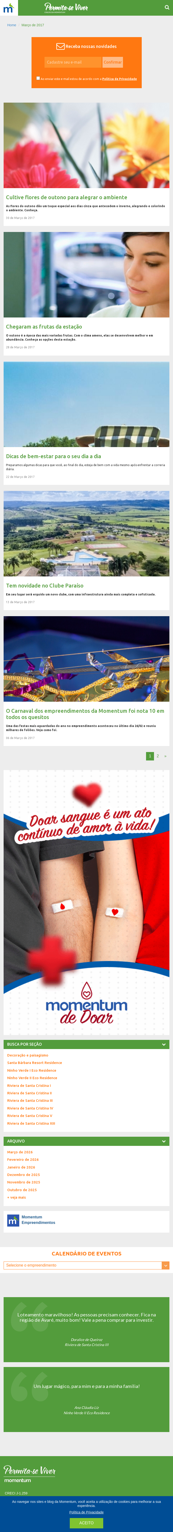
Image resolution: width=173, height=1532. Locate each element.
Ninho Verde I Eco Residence (31, 1070)
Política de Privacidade (119, 78)
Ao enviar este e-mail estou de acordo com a (86, 78)
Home (11, 25)
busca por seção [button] (86, 1044)
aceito (86, 1523)
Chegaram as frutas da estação (86, 293)
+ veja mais (16, 1197)
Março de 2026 (20, 1152)
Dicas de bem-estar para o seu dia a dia (86, 423)
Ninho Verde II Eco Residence (32, 1078)
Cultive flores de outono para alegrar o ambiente (86, 164)
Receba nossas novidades (91, 46)
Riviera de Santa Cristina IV (30, 1108)
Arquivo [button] (86, 1141)
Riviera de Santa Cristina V (29, 1116)
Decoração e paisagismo (27, 1055)
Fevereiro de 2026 (23, 1159)
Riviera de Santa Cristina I (29, 1085)
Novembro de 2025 (23, 1182)
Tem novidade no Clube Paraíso (86, 550)
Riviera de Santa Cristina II (29, 1093)
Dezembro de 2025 (23, 1175)
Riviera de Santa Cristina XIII (31, 1123)
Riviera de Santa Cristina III (30, 1100)
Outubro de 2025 (22, 1190)
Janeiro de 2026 (21, 1167)
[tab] (86, 1044)
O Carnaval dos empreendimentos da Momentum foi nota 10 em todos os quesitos (86, 681)
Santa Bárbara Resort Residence (34, 1063)
